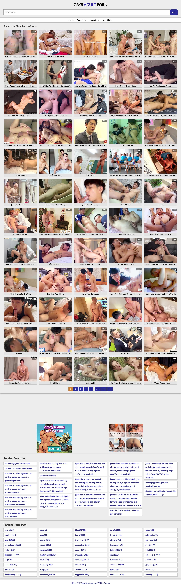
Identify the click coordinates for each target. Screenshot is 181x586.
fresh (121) (149, 530)
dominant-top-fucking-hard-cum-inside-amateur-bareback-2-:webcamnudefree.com (53, 467)
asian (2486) (10, 540)
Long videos (94, 20)
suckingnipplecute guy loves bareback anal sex (156, 484)
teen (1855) (9, 530)
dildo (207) (114, 570)
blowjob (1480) (46, 565)
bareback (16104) (47, 574)
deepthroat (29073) (13, 574)
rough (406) (44, 570)
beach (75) (149, 570)
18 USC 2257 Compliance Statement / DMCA (87, 583)
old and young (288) (13, 545)
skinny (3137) (45, 545)
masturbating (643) (48, 555)
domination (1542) (82, 545)
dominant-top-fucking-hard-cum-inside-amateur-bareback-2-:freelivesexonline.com (18, 501)
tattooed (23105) (117, 574)
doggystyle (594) (82, 574)
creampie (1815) (81, 555)
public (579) (150, 545)
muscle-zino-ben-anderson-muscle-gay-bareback (124, 512)
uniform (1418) (81, 570)
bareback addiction (48, 475)
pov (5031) (44, 560)
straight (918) (115, 540)
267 (97, 389)
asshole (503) (150, 560)
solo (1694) (150, 550)
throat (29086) (116, 535)
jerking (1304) (116, 550)
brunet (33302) (151, 574)
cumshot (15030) (117, 565)
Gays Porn (90, 4)
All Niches (107, 20)
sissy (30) (43, 535)
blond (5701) (80, 530)
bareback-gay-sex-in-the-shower (18, 468)
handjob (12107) (82, 560)
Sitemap (107, 583)
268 (104, 389)
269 (110, 389)
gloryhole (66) (151, 540)
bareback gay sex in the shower (17, 463)
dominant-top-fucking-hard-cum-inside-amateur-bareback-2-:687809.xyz (18, 513)
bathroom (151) (116, 560)
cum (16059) (115, 530)
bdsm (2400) (80, 535)
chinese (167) (80, 565)
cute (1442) (9, 570)
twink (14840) (10, 535)
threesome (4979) (12, 555)
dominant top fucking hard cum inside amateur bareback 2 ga (160, 493)
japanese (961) (46, 550)
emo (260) (114, 555)
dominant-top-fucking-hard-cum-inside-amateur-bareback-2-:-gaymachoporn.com (18, 477)
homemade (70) (116, 545)
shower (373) (45, 540)
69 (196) (8, 560)
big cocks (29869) (152, 555)
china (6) (43, 530)
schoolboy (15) (11, 565)
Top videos (81, 20)
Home (71, 20)
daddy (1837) (80, 550)
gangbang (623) (151, 565)
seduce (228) (10, 550)
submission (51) (151, 535)
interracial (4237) (82, 540)
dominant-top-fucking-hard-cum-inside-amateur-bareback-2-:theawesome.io (18, 489)
